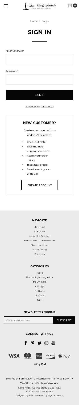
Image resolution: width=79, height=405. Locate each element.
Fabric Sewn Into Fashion (39, 240)
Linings (39, 286)
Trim (40, 300)
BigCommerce (55, 395)
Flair (31, 395)
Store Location (39, 245)
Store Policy (39, 249)
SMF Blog (39, 226)
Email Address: (15, 51)
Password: (12, 71)
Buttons (39, 291)
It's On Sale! (39, 281)
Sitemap (39, 254)
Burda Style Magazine (39, 277)
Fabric (39, 272)
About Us (39, 231)
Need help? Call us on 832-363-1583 (39, 387)
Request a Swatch (39, 236)
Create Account (39, 185)
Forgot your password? (39, 106)
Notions (39, 295)
